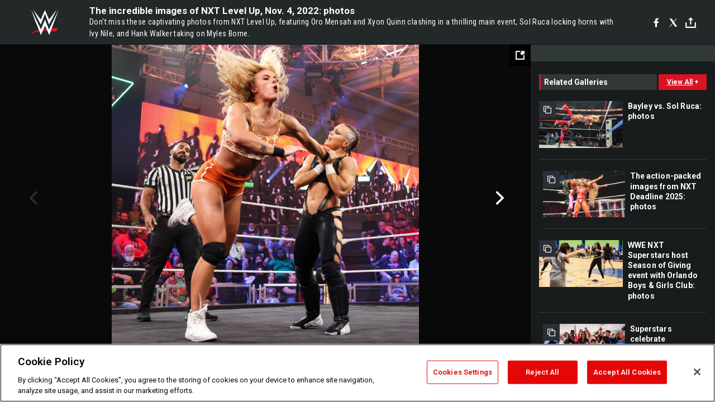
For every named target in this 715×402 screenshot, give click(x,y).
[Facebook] (656, 22)
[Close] (697, 372)
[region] (357, 373)
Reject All (542, 372)
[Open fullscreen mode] (520, 55)
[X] (673, 22)
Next (498, 198)
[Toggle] (690, 22)
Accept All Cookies (627, 372)
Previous (32, 198)
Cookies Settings (462, 372)
